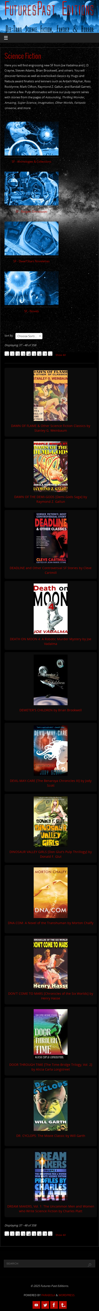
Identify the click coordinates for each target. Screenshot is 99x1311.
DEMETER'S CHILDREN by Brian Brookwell (50, 710)
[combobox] (28, 336)
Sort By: (9, 335)
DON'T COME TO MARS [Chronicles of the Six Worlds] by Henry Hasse (50, 995)
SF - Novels (31, 311)
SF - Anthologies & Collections (31, 162)
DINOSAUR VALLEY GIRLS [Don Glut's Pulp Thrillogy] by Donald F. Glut (50, 854)
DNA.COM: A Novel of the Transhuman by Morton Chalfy (50, 923)
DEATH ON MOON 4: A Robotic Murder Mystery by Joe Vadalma (50, 641)
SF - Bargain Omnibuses (31, 211)
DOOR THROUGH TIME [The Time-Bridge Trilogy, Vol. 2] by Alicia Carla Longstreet (50, 1066)
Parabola (48, 1295)
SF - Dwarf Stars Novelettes (31, 261)
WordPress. (67, 1295)
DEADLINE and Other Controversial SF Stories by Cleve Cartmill (51, 570)
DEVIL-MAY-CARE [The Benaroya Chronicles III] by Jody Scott (51, 783)
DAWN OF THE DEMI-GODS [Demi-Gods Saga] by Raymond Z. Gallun (50, 499)
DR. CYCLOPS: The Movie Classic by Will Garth (50, 1136)
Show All (61, 355)
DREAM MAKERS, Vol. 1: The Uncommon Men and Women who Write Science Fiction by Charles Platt (50, 1208)
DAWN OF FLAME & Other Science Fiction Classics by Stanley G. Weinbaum (50, 428)
